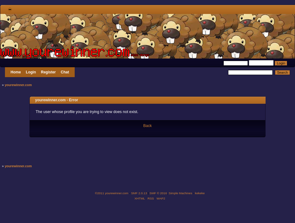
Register (48, 72)
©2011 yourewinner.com (111, 193)
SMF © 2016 (158, 193)
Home (16, 72)
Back (147, 126)
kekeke (200, 193)
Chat (65, 72)
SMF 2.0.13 (139, 193)
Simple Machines (180, 193)
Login (31, 72)
